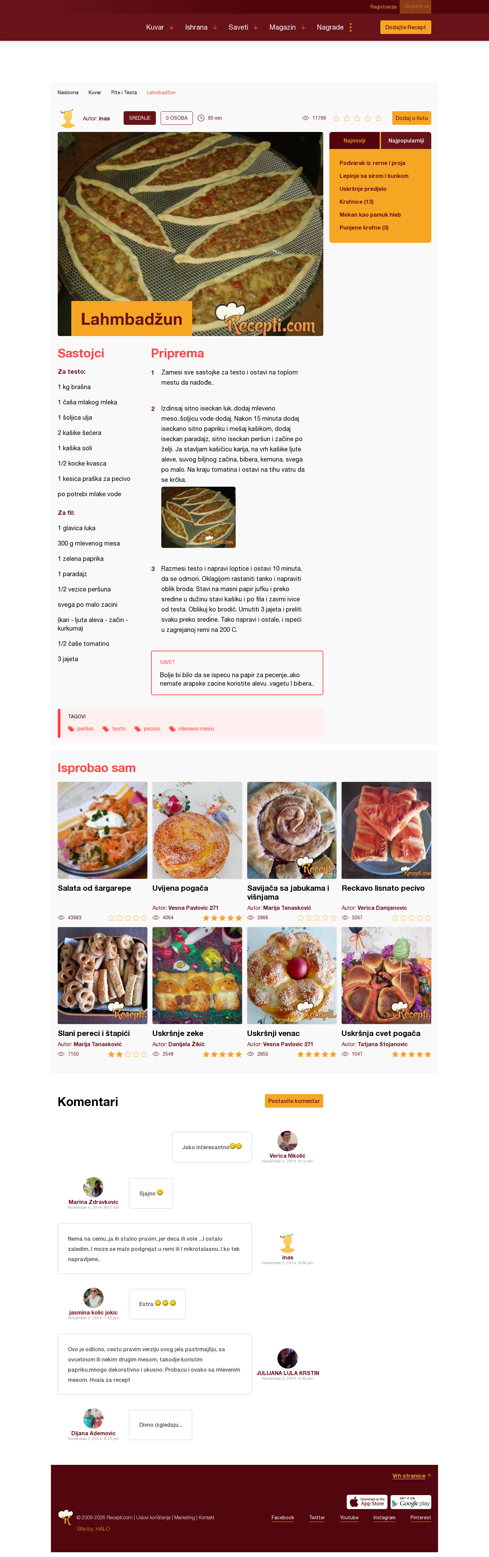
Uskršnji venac (292, 992)
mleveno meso (196, 728)
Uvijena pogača (197, 851)
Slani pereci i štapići (102, 992)
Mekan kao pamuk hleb (370, 214)
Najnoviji (354, 140)
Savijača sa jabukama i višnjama (292, 851)
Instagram (385, 1522)
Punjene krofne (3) (364, 227)
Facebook (283, 1522)
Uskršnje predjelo (363, 188)
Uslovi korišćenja (153, 1522)
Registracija (386, 7)
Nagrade (330, 27)
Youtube (349, 1522)
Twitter (317, 1522)
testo (119, 728)
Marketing (184, 1522)
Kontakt (206, 1522)
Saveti (238, 27)
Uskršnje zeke (197, 992)
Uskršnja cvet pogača (386, 992)
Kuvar (155, 27)
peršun (85, 728)
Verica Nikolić (288, 1155)
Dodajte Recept (405, 27)
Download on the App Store (367, 1507)
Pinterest (421, 1522)
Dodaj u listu (412, 118)
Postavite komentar (294, 1101)
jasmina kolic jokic (93, 1314)
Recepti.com (97, 24)
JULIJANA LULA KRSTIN (287, 1376)
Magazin (282, 27)
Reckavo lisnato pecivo (386, 851)
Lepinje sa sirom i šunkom (374, 175)
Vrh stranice (409, 1480)
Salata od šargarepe (102, 851)
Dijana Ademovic (93, 1438)
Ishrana (196, 27)
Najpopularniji (406, 140)
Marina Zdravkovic (94, 1202)
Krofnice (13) (357, 201)
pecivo (152, 728)
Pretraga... (364, 27)
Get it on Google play (411, 1507)
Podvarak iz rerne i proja (372, 163)
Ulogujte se (418, 7)
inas (104, 118)
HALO (103, 1533)
